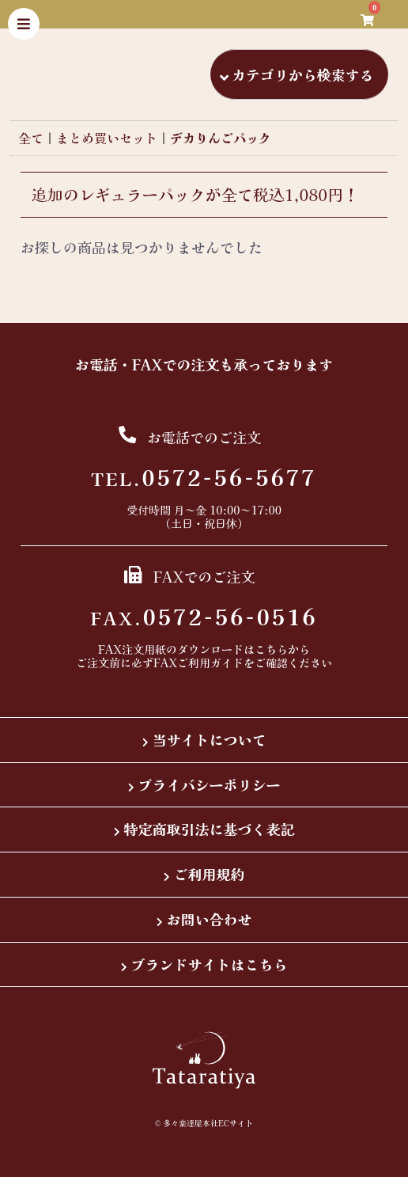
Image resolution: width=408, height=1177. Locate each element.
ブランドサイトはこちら (209, 964)
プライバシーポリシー (209, 784)
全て (30, 137)
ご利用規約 (209, 874)
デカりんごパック (220, 137)
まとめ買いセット (106, 137)
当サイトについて (209, 739)
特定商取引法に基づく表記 (209, 828)
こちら (271, 649)
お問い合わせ (209, 919)
